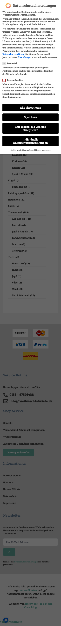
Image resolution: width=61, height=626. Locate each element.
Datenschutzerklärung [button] (32, 148)
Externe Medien (13, 77)
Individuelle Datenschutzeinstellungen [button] (30, 138)
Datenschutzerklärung (13, 51)
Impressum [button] (46, 148)
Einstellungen (24, 54)
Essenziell (10, 60)
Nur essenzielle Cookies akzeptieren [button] (30, 125)
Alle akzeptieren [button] (30, 105)
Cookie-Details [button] (16, 148)
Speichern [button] (30, 114)
